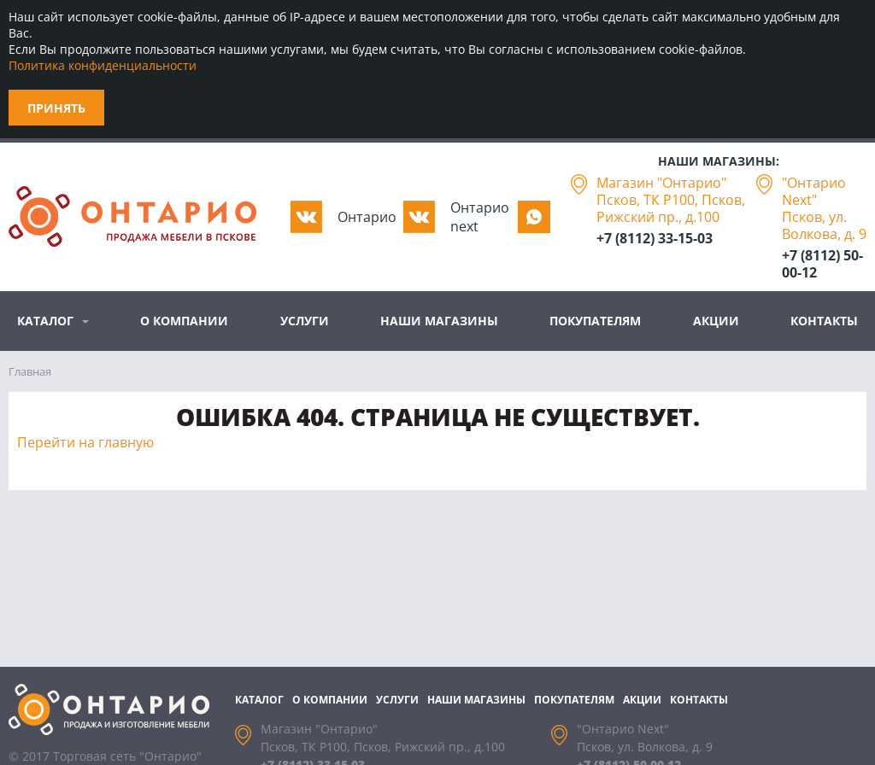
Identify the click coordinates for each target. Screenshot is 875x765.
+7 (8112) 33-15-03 (654, 238)
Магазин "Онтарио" (661, 182)
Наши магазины (439, 320)
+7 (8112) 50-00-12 (822, 264)
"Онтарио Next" (814, 191)
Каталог (45, 320)
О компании (184, 320)
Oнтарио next (479, 217)
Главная (30, 371)
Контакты (824, 320)
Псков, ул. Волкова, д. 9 (824, 225)
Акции (716, 320)
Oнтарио (367, 216)
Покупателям (595, 320)
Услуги (304, 320)
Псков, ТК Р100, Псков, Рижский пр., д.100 (670, 208)
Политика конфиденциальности (103, 65)
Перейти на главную (85, 442)
